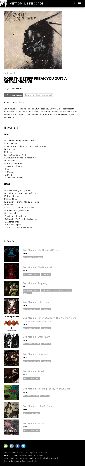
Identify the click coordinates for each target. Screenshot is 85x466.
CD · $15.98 (27, 328)
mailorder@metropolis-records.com (32, 452)
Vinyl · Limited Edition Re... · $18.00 (56, 290)
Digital (21, 102)
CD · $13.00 (27, 257)
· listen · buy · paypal (38, 95)
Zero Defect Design (30, 461)
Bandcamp (38, 257)
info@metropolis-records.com (31, 455)
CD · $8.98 (27, 396)
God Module (10, 72)
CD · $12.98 (27, 274)
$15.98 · (13, 95)
